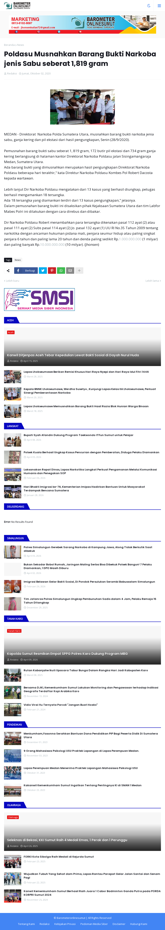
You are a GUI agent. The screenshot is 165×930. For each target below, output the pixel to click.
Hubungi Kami (138, 924)
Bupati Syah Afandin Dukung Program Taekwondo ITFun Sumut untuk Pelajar (78, 435)
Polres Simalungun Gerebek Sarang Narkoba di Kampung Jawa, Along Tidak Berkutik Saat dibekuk (88, 549)
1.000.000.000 (130, 239)
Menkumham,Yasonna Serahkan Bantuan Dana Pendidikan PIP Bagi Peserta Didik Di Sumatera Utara (91, 735)
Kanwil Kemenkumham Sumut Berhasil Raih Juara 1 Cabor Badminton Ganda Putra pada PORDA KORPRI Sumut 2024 (92, 893)
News (20, 45)
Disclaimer (119, 924)
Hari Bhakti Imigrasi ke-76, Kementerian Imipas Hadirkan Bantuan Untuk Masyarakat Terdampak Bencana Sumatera (84, 488)
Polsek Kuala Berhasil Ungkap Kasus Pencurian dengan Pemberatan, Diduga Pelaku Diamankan (91, 452)
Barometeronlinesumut (71, 918)
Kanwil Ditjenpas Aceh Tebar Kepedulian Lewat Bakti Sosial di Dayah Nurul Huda (73, 355)
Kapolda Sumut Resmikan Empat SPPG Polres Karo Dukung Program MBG (67, 654)
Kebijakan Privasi (65, 924)
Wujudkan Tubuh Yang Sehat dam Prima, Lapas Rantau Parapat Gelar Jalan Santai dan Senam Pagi (92, 876)
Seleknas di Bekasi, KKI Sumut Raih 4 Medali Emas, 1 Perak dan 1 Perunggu (67, 840)
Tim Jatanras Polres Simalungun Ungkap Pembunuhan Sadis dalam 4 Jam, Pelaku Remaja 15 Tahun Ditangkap (90, 601)
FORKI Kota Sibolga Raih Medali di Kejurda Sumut (59, 857)
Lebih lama (152, 280)
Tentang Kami (26, 924)
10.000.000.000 (52, 244)
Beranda (9, 45)
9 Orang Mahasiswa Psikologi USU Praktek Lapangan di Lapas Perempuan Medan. (81, 751)
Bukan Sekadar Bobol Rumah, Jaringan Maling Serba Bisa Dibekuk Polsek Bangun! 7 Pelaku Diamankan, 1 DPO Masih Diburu (88, 566)
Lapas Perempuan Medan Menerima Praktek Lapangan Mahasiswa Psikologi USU (81, 768)
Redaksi (45, 924)
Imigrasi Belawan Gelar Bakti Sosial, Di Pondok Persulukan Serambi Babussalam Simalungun (89, 582)
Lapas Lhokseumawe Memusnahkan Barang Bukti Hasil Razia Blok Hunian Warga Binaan (86, 406)
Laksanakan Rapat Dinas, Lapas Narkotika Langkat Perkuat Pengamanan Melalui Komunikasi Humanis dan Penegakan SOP (90, 471)
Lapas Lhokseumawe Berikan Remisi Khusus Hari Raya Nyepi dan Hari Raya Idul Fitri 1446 (86, 372)
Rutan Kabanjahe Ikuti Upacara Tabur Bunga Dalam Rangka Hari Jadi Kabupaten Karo (86, 670)
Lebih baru (12, 280)
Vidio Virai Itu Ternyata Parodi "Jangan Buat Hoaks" (60, 705)
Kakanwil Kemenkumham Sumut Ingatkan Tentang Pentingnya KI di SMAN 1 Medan (83, 785)
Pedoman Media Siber (94, 924)
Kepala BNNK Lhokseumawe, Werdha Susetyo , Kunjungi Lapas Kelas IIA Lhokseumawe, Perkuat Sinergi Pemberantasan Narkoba (90, 391)
